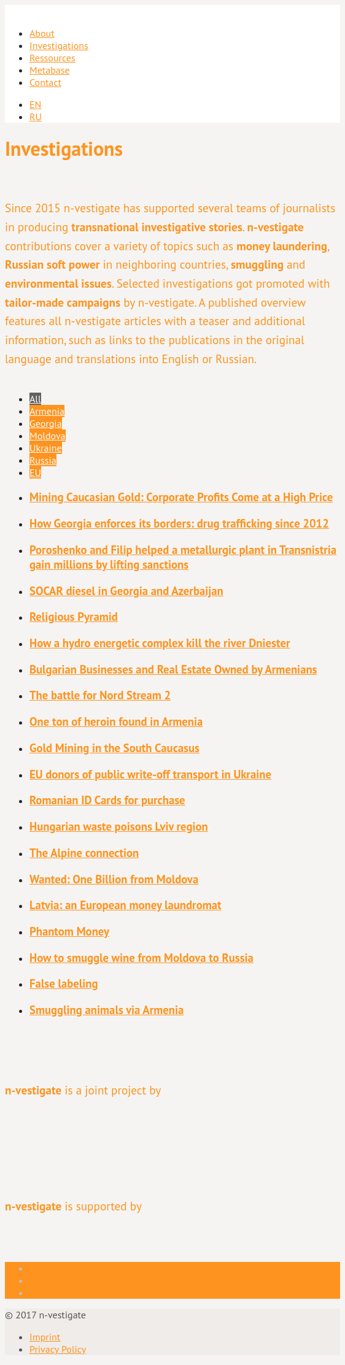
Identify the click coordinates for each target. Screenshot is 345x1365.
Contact (45, 82)
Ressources (52, 58)
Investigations (58, 45)
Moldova (47, 435)
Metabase (49, 70)
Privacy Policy (57, 1349)
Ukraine (45, 448)
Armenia (46, 411)
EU (35, 472)
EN (35, 104)
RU (35, 116)
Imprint (44, 1337)
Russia (42, 460)
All (35, 399)
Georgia (45, 423)
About (42, 33)
